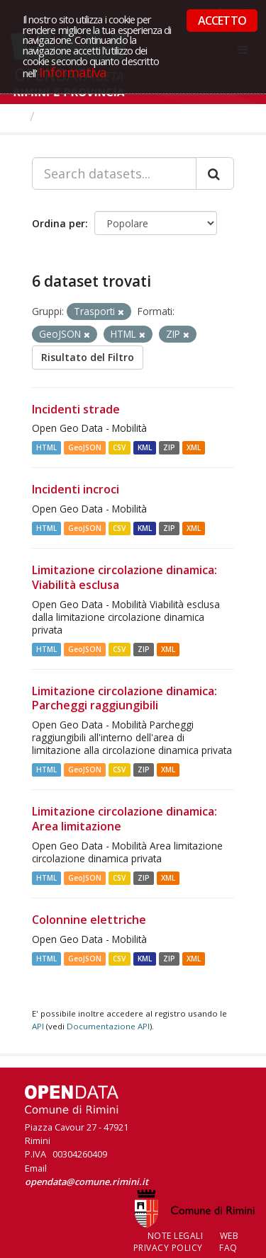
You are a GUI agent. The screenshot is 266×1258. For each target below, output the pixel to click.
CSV (119, 447)
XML (194, 447)
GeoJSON (84, 447)
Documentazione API (108, 1026)
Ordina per (58, 223)
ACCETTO (222, 20)
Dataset (67, 116)
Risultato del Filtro (87, 357)
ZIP (169, 447)
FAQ (228, 1248)
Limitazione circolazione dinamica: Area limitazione (124, 819)
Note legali (176, 1236)
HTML (46, 447)
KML (145, 447)
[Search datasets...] (114, 173)
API (38, 1026)
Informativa (72, 72)
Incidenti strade (76, 409)
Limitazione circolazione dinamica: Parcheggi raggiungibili (124, 698)
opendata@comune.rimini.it (86, 1181)
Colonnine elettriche (89, 919)
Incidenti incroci (75, 489)
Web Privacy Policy (186, 1242)
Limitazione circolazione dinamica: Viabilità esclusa (124, 577)
